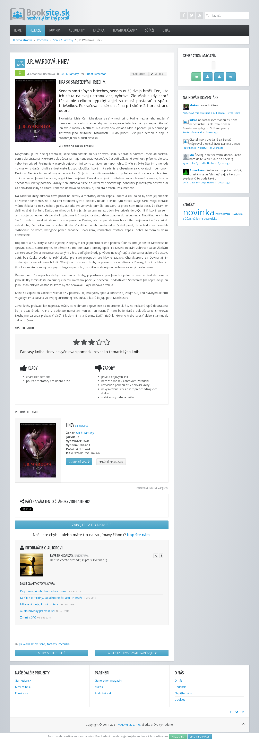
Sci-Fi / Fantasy (63, 40)
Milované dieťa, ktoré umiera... (40, 604)
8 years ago (234, 112)
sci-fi (42, 644)
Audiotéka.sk (103, 693)
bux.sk (99, 687)
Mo (191, 155)
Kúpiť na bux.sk (111, 462)
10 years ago (211, 132)
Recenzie (35, 30)
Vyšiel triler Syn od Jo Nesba (199, 163)
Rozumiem (178, 736)
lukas (193, 120)
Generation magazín (108, 680)
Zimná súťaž (28, 617)
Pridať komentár (96, 74)
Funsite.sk (21, 693)
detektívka (210, 219)
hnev (34, 644)
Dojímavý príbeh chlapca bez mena (43, 591)
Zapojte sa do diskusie (91, 525)
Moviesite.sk (23, 687)
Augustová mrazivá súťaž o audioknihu (204, 112)
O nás (166, 30)
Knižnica (99, 30)
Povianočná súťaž (192, 132)
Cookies (180, 699)
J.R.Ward (24, 644)
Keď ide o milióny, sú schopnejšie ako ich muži (51, 598)
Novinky (55, 30)
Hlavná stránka (23, 40)
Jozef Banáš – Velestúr (195, 147)
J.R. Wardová (81, 425)
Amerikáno (197, 170)
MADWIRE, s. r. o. (129, 724)
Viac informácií (199, 736)
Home (17, 30)
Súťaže (149, 30)
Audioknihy (77, 30)
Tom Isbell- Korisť (51, 653)
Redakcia (181, 687)
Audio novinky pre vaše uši (38, 611)
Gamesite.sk (23, 680)
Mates (194, 105)
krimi (199, 218)
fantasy (52, 644)
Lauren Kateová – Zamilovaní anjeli (132, 653)
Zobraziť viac (79, 462)
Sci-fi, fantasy (85, 433)
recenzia (64, 644)
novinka (198, 212)
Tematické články (125, 30)
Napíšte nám (138, 534)
